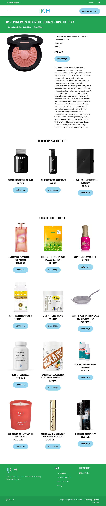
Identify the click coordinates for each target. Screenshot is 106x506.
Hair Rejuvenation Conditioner (53, 180)
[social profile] (21, 3)
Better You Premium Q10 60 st (21, 316)
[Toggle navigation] (8, 11)
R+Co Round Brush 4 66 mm (85, 433)
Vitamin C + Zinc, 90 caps (53, 316)
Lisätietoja (62, 59)
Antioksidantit (83, 36)
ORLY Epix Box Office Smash (85, 257)
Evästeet (79, 500)
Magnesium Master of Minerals (20, 180)
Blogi (60, 485)
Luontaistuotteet (70, 36)
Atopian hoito (63, 481)
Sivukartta (95, 502)
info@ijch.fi (91, 2)
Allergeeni (62, 473)
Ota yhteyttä (70, 500)
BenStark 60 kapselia (20, 375)
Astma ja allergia (64, 477)
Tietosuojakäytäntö (91, 500)
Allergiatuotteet (89, 11)
